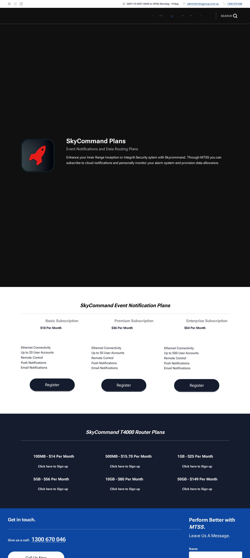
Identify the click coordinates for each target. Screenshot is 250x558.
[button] (229, 16)
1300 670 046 (234, 3)
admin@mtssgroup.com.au (203, 3)
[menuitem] (144, 16)
